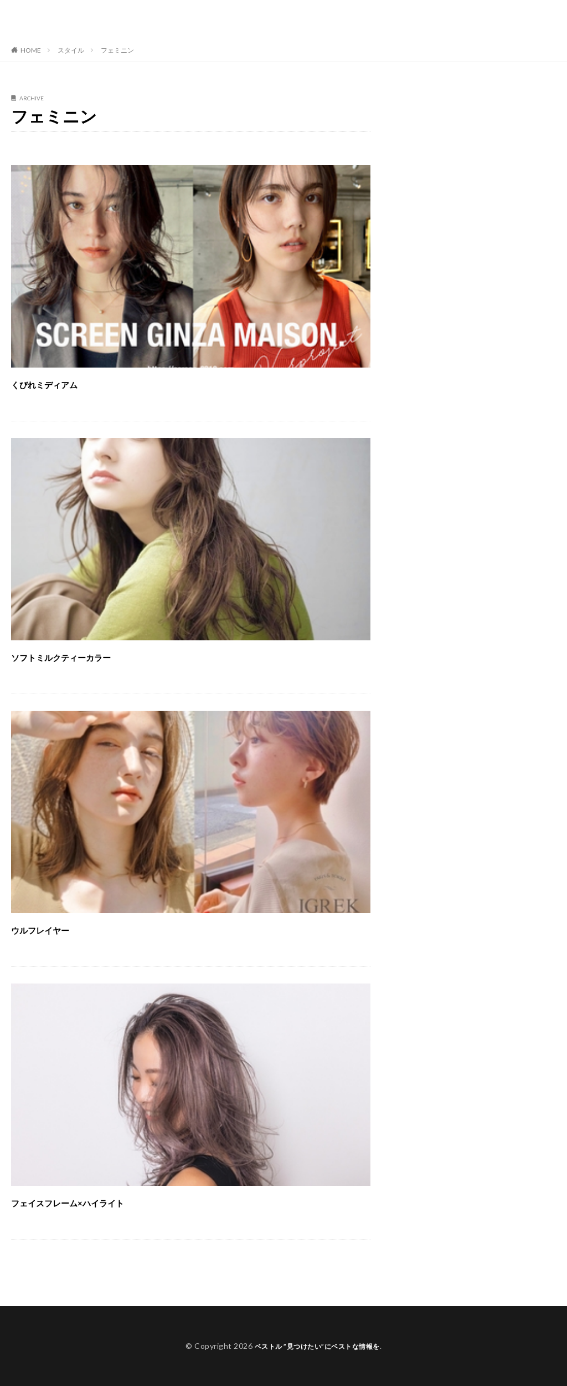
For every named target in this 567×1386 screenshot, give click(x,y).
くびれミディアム (66, 383)
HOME (30, 50)
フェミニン (117, 50)
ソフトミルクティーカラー (93, 656)
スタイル (71, 50)
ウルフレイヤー (59, 928)
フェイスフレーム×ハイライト (104, 1201)
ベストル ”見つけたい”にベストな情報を (102, 19)
